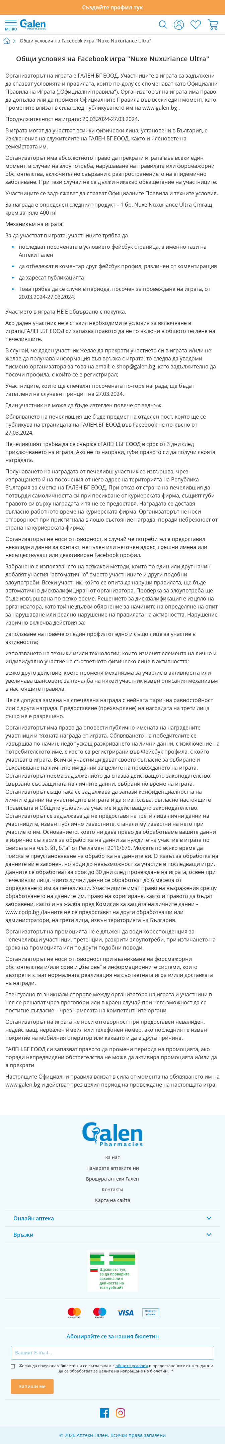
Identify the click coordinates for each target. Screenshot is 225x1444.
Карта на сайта (112, 1200)
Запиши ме (32, 1386)
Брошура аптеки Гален (112, 1179)
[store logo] (33, 24)
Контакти (112, 1189)
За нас (112, 1157)
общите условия (132, 1365)
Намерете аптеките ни (112, 1168)
